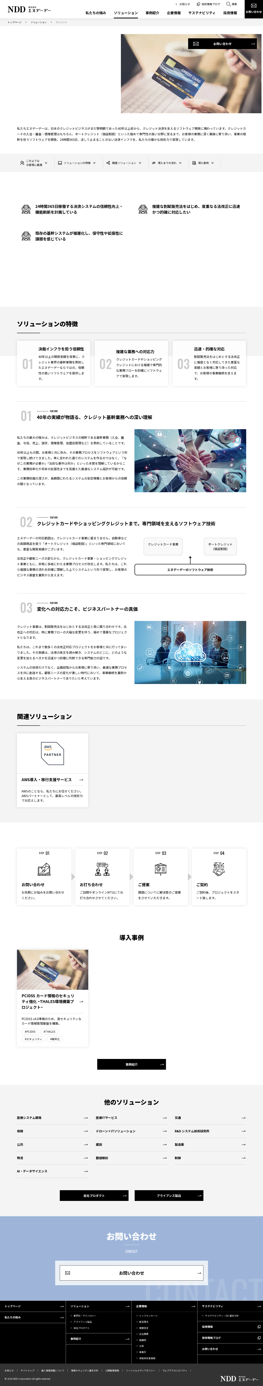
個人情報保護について (52, 1370)
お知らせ (184, 4)
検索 (234, 4)
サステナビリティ (202, 12)
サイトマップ (27, 1370)
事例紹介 (152, 12)
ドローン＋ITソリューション (115, 1131)
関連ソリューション (121, 163)
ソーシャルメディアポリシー (140, 1370)
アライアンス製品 (83, 1321)
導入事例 (200, 163)
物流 (20, 1158)
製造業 (179, 1144)
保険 (20, 1131)
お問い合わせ (254, 12)
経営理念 (143, 1321)
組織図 (142, 1340)
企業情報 (174, 12)
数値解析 (102, 1158)
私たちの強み (96, 12)
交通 (178, 1117)
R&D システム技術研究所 (192, 1131)
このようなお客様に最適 (31, 163)
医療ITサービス (106, 1117)
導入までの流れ (164, 163)
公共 (20, 1144)
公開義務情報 (112, 1370)
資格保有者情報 (147, 1358)
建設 (99, 1144)
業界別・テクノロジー (85, 1315)
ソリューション (126, 12)
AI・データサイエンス (32, 1171)
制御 (178, 1158)
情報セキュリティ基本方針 (84, 1370)
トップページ (14, 22)
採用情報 (230, 12)
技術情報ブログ (210, 4)
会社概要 (143, 1333)
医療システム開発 (29, 1117)
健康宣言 (143, 1327)
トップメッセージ (148, 1315)
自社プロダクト (82, 1327)
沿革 (141, 1345)
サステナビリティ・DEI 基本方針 (222, 1315)
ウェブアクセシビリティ (174, 1370)
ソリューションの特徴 (74, 163)
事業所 (142, 1352)
